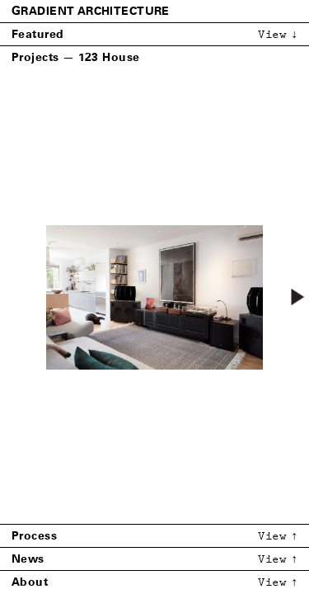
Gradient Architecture (91, 11)
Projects (35, 57)
